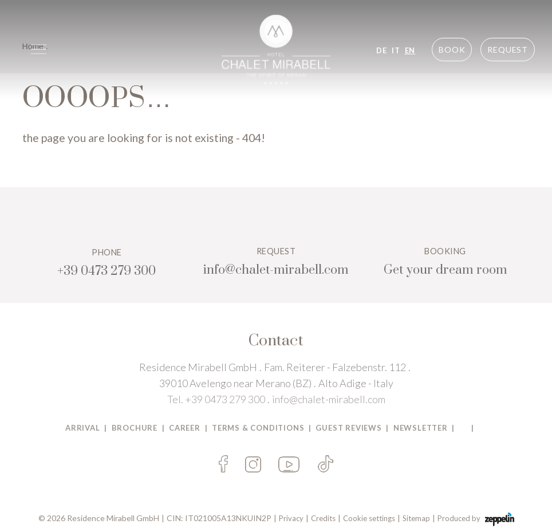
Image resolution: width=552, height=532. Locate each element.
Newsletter (420, 427)
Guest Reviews (348, 427)
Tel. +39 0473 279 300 (216, 399)
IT (396, 50)
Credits (323, 518)
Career (184, 427)
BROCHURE (134, 427)
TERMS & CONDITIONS (258, 427)
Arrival (82, 427)
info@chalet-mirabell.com (328, 399)
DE (381, 50)
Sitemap (416, 518)
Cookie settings (369, 518)
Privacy (291, 518)
